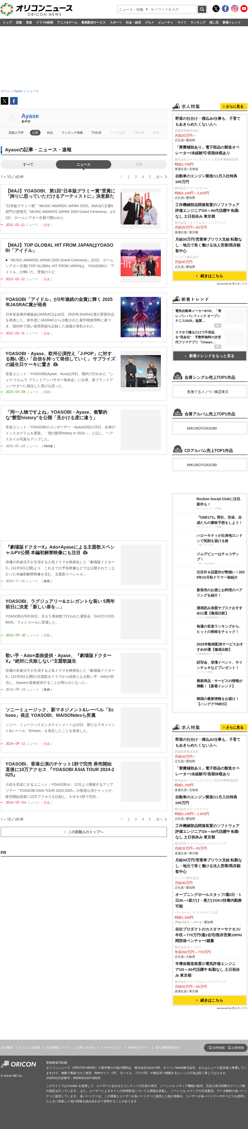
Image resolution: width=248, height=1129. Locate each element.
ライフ (181, 22)
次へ (159, 177)
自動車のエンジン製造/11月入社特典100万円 (206, 179)
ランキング (197, 22)
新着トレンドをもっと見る (209, 356)
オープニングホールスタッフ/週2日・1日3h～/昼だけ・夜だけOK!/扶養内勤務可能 (208, 900)
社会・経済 (133, 22)
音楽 (29, 22)
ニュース (84, 164)
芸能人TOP (16, 132)
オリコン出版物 (29, 1047)
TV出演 (96, 132)
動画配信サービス (94, 22)
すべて (28, 164)
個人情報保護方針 (167, 1047)
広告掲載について (58, 1047)
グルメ (149, 22)
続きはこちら (209, 276)
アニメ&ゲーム (67, 22)
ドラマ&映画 (44, 22)
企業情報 (238, 1048)
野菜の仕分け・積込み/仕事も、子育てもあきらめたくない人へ (207, 121)
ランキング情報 (72, 132)
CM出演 (139, 132)
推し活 (214, 22)
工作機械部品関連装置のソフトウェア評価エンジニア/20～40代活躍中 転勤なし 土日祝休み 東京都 (207, 210)
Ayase (30, 115)
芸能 (19, 22)
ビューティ (165, 22)
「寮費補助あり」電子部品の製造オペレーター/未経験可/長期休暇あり (207, 150)
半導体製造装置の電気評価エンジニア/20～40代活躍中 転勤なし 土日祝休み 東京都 (207, 969)
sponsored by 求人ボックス (232, 283)
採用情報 (219, 1048)
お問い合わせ (86, 1047)
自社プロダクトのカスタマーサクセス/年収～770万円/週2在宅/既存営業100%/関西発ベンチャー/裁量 (208, 935)
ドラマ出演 (117, 132)
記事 (35, 132)
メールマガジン (111, 1047)
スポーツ (116, 22)
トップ (7, 22)
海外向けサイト (138, 1047)
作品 (50, 132)
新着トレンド (232, 22)
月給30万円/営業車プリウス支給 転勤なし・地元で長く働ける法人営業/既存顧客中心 (208, 245)
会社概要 (7, 1047)
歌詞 (156, 132)
